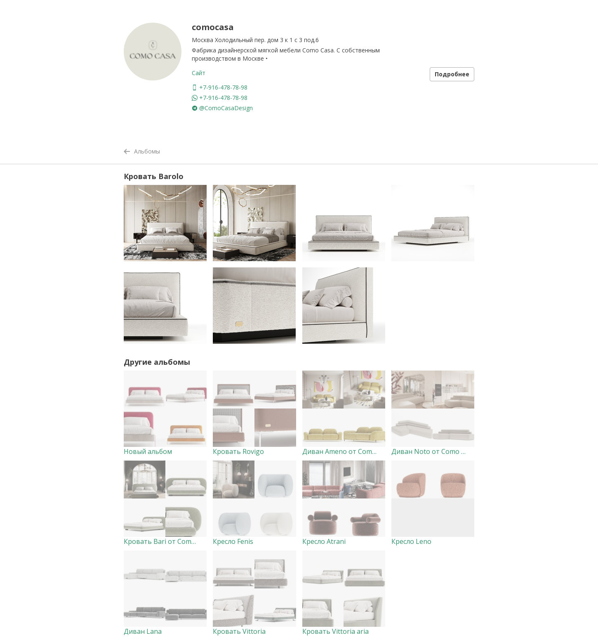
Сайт (198, 73)
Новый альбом (148, 451)
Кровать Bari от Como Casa (168, 541)
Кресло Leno (411, 541)
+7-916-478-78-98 (219, 87)
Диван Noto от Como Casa (433, 451)
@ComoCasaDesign (222, 108)
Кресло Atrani (324, 541)
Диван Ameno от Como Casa (347, 451)
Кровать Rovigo (238, 451)
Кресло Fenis (233, 541)
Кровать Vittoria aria (335, 631)
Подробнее (452, 74)
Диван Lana (143, 631)
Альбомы (142, 151)
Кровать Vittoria (239, 631)
